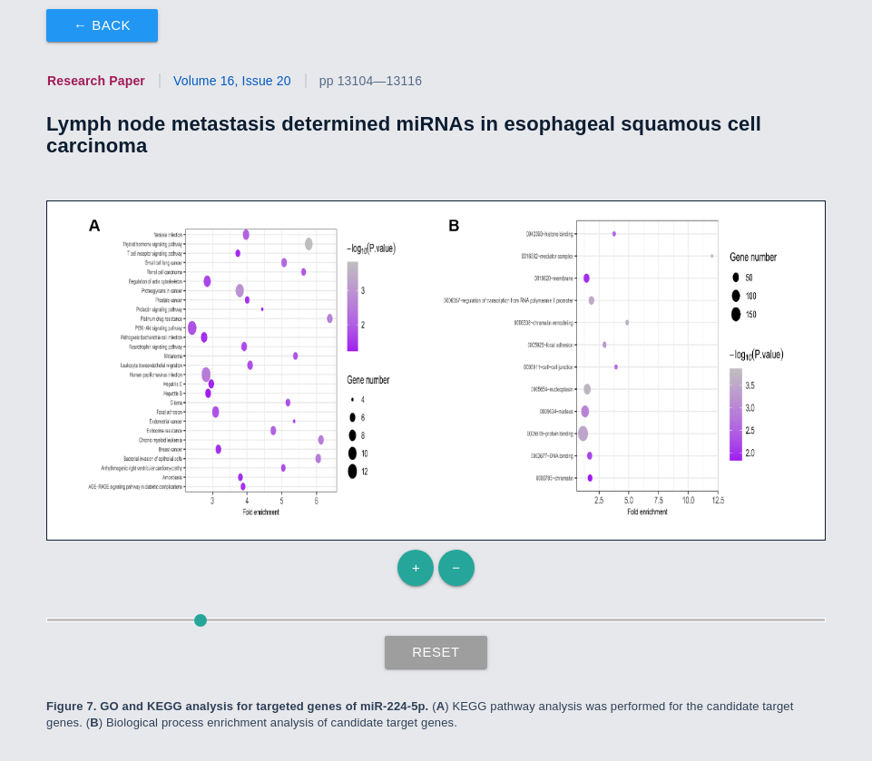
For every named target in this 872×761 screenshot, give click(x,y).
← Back (102, 25)
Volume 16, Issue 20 (232, 80)
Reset (436, 651)
